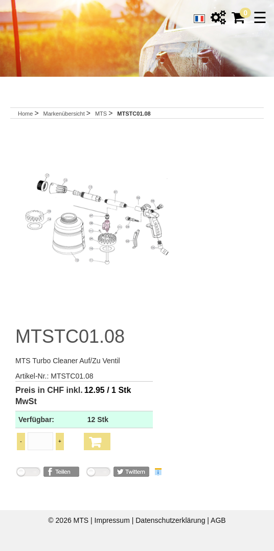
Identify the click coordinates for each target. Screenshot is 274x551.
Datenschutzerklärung (171, 520)
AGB (218, 520)
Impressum (113, 520)
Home (25, 114)
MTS (101, 114)
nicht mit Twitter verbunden (98, 473)
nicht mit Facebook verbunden (28, 473)
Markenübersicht (64, 114)
